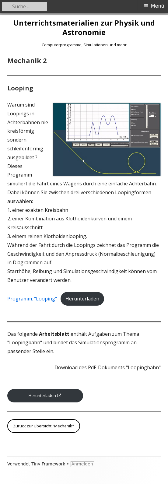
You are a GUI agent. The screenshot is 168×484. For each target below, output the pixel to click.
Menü (157, 6)
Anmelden (82, 463)
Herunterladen (82, 298)
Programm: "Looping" (32, 298)
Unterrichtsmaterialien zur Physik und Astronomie (84, 27)
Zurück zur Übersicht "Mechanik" (43, 426)
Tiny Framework (48, 463)
